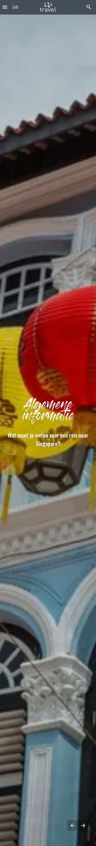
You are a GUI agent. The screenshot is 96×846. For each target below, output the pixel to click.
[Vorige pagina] (72, 825)
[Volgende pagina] (83, 825)
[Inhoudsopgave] (5, 7)
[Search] (89, 7)
